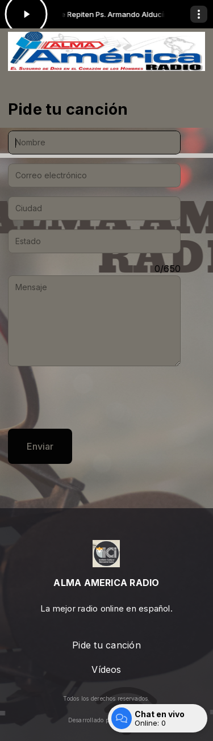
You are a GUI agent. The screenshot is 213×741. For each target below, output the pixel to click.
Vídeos (106, 669)
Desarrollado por (106, 720)
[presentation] (94, 397)
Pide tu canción (106, 645)
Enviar (40, 446)
